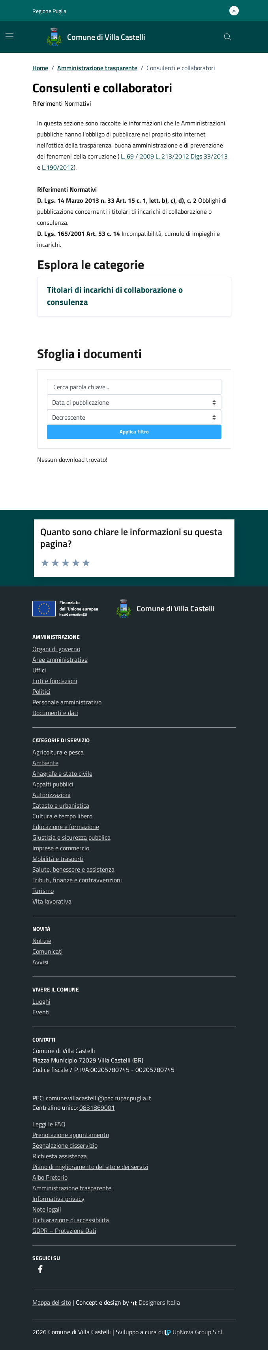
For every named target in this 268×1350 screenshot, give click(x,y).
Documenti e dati (55, 712)
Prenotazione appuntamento (70, 1134)
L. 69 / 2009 (137, 156)
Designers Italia (155, 1302)
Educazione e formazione (65, 826)
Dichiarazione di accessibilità (70, 1220)
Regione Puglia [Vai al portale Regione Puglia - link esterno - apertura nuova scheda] (49, 11)
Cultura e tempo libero (62, 816)
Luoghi (41, 1001)
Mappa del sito (51, 1302)
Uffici (39, 670)
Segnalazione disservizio (64, 1145)
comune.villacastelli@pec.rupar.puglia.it (98, 1098)
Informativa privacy (58, 1198)
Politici (41, 691)
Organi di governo (56, 649)
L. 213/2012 (172, 156)
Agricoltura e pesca (58, 752)
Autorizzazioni (51, 794)
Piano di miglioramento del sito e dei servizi (90, 1166)
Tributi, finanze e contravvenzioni (77, 880)
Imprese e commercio (60, 848)
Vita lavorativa (51, 901)
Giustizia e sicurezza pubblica (71, 837)
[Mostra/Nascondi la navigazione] (9, 36)
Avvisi (40, 962)
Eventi (41, 1012)
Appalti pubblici (52, 784)
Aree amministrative (60, 659)
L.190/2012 (58, 167)
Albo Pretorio (49, 1177)
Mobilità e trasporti (58, 858)
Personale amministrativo (66, 702)
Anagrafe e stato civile (62, 773)
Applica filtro (134, 431)
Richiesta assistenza (59, 1156)
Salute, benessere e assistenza (73, 869)
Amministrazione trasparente (71, 1188)
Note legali (46, 1209)
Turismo (43, 890)
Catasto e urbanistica (60, 805)
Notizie (41, 940)
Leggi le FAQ (49, 1124)
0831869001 (97, 1107)
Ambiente (45, 762)
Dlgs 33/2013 (209, 156)
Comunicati (47, 951)
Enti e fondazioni (54, 680)
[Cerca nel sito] (227, 37)
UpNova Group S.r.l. (194, 1332)
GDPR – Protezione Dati (64, 1230)
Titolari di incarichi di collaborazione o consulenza (115, 295)
